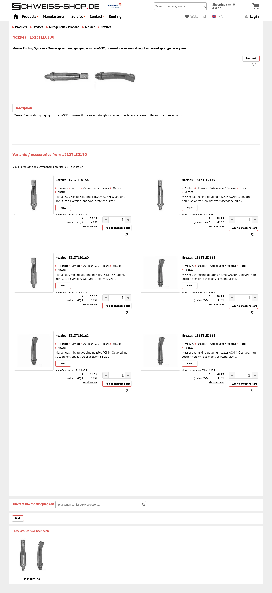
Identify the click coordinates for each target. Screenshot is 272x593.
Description (23, 108)
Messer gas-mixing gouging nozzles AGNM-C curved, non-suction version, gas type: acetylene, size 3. (219, 354)
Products (30, 17)
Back (18, 518)
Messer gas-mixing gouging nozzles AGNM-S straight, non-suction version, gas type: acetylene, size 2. (216, 198)
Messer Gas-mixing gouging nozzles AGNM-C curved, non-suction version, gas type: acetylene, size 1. (219, 276)
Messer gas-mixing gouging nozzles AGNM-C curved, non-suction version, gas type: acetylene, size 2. (92, 354)
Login (251, 16)
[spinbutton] (115, 220)
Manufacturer (55, 17)
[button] (128, 220)
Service (79, 17)
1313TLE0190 (74, 154)
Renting (117, 17)
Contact (98, 17)
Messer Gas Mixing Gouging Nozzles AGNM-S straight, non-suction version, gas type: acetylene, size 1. (90, 198)
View (63, 207)
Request (251, 58)
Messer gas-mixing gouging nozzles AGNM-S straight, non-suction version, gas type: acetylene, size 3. (90, 276)
